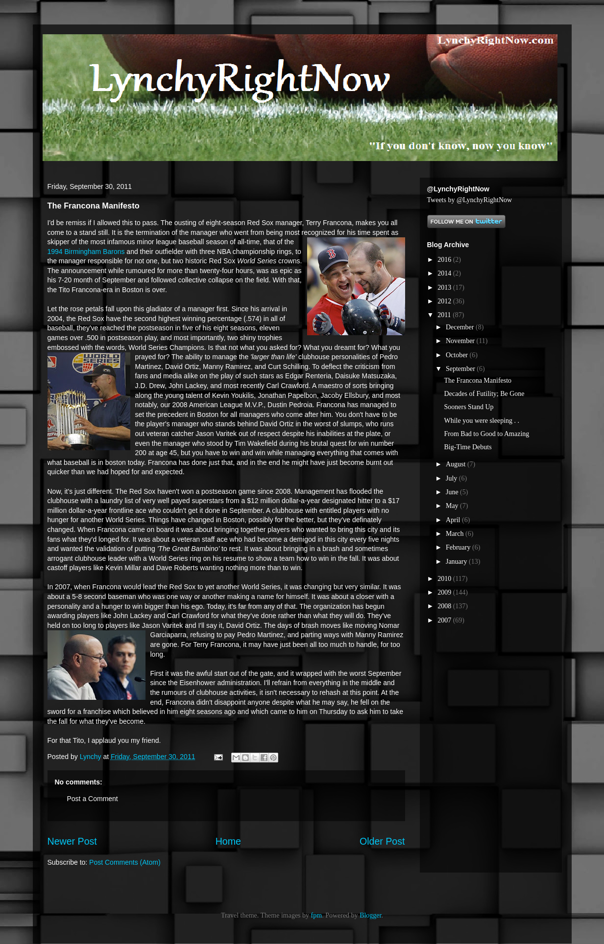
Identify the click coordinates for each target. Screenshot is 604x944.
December (461, 327)
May (453, 505)
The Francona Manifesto (477, 380)
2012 (445, 301)
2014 (445, 273)
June (453, 492)
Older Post (382, 841)
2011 (445, 315)
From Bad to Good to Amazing (486, 433)
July (452, 478)
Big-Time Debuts (467, 447)
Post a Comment (92, 799)
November (461, 341)
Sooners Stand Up (468, 407)
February (459, 547)
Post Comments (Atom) (124, 862)
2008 (445, 606)
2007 (445, 620)
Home (228, 841)
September (461, 368)
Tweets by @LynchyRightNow (469, 200)
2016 (445, 259)
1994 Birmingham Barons (86, 251)
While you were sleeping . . (481, 420)
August (456, 464)
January (457, 561)
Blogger (370, 915)
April (454, 520)
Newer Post (72, 841)
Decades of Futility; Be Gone (484, 393)
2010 (445, 578)
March (455, 533)
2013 (445, 287)
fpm (316, 915)
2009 (445, 592)
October (458, 355)
